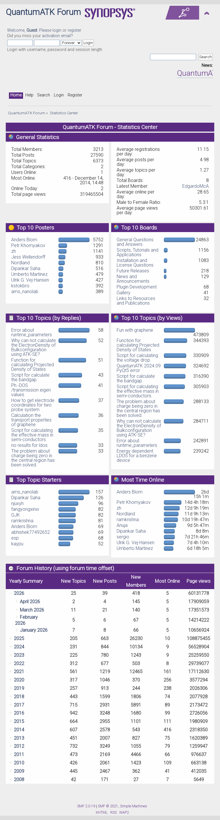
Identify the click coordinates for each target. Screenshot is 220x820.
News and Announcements (133, 279)
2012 (19, 746)
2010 (19, 763)
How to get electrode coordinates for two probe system (32, 405)
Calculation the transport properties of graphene (31, 420)
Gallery (123, 292)
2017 (19, 705)
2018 (19, 696)
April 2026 (30, 601)
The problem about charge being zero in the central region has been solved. (33, 458)
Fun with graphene (135, 330)
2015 (19, 721)
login (56, 30)
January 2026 (34, 630)
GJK (15, 515)
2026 (19, 593)
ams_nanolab (24, 291)
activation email (56, 35)
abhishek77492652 (30, 532)
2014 (19, 729)
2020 (19, 680)
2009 (19, 771)
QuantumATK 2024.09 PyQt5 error (139, 368)
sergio (123, 537)
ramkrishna (22, 520)
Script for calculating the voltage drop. (137, 358)
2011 (19, 754)
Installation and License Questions (135, 263)
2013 (19, 738)
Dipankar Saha (25, 268)
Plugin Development (137, 287)
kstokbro (20, 285)
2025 (19, 638)
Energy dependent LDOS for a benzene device (137, 455)
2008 (19, 779)
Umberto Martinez (29, 274)
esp (15, 538)
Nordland (20, 262)
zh (13, 251)
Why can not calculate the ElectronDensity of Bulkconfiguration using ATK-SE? (33, 347)
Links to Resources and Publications (136, 301)
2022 (19, 663)
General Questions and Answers (135, 242)
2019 (19, 688)
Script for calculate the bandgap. (30, 377)
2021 (19, 671)
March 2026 (32, 610)
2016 (19, 713)
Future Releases (133, 271)
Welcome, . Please (29, 30)
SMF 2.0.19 (86, 806)
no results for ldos (29, 445)
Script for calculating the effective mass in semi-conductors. (32, 435)
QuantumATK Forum (43, 12)
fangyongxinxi (25, 509)
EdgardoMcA (195, 186)
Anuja (122, 525)
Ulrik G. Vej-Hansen (30, 280)
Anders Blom (24, 239)
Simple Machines (133, 806)
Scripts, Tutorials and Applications (137, 252)
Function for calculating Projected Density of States (32, 364)
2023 (19, 655)
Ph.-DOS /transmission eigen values (31, 390)
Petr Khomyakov (28, 245)
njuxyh (17, 503)
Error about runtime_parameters (31, 332)
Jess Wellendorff (28, 257)
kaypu (17, 543)
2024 (19, 647)
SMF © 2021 (108, 806)
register (74, 30)
